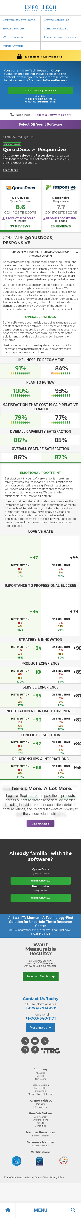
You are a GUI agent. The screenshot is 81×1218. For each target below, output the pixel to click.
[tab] (40, 254)
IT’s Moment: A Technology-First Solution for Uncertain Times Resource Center (41, 922)
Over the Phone (40, 1119)
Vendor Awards (13, 45)
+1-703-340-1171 (40, 1018)
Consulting (40, 1125)
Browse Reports (14, 28)
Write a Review (13, 37)
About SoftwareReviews (60, 37)
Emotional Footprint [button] (40, 473)
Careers (40, 1075)
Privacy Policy (40, 1091)
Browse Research (40, 1135)
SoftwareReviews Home (19, 19)
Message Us (40, 1027)
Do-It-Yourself (40, 1117)
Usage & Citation (40, 1085)
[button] (40, 1210)
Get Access (40, 823)
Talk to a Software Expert (53, 115)
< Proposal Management (19, 137)
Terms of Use (40, 1088)
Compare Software (56, 28)
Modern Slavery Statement (40, 1094)
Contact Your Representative (40, 90)
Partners (40, 1104)
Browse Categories (56, 19)
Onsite (40, 1123)
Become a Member (40, 976)
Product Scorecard (20, 218)
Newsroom (40, 1079)
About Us (40, 1073)
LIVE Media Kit (40, 1107)
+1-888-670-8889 (40, 1008)
